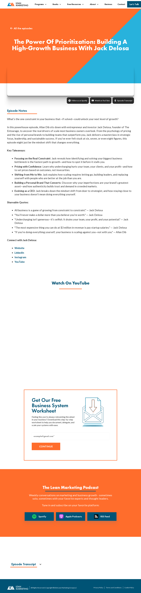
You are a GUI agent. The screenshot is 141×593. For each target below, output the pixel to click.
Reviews (108, 4)
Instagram (20, 257)
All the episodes (21, 28)
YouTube (20, 261)
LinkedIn (19, 252)
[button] (41, 4)
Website (19, 248)
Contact (121, 4)
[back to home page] (17, 4)
